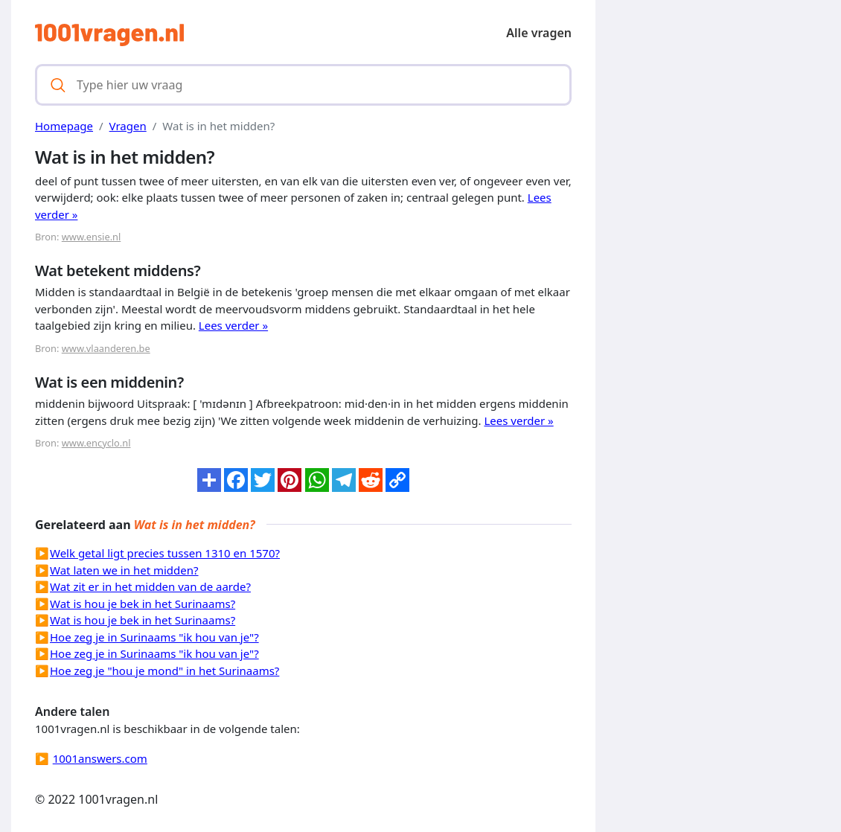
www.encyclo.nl (96, 442)
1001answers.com (100, 758)
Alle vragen (539, 33)
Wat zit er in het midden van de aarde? (150, 586)
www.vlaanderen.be (106, 348)
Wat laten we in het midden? (124, 570)
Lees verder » (233, 325)
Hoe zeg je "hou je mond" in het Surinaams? (164, 670)
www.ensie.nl (91, 236)
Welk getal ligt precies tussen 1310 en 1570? (165, 552)
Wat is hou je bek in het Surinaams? (142, 603)
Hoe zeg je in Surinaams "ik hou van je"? (154, 637)
